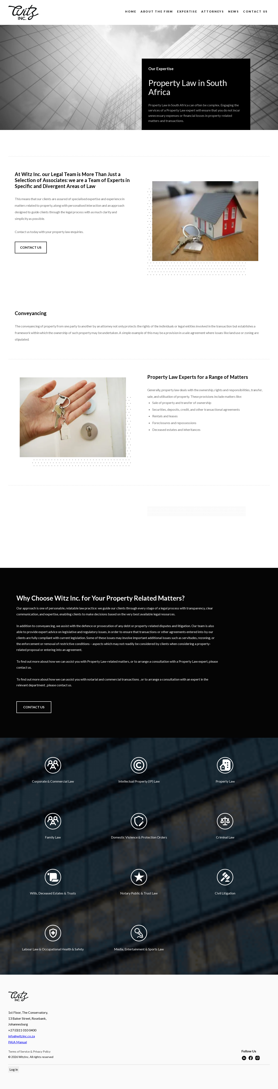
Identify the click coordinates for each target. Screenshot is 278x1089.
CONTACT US (30, 247)
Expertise (187, 11)
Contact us (255, 11)
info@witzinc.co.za (21, 1036)
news (233, 11)
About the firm (157, 11)
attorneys (212, 11)
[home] (23, 12)
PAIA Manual (17, 1042)
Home (130, 11)
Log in (13, 1069)
